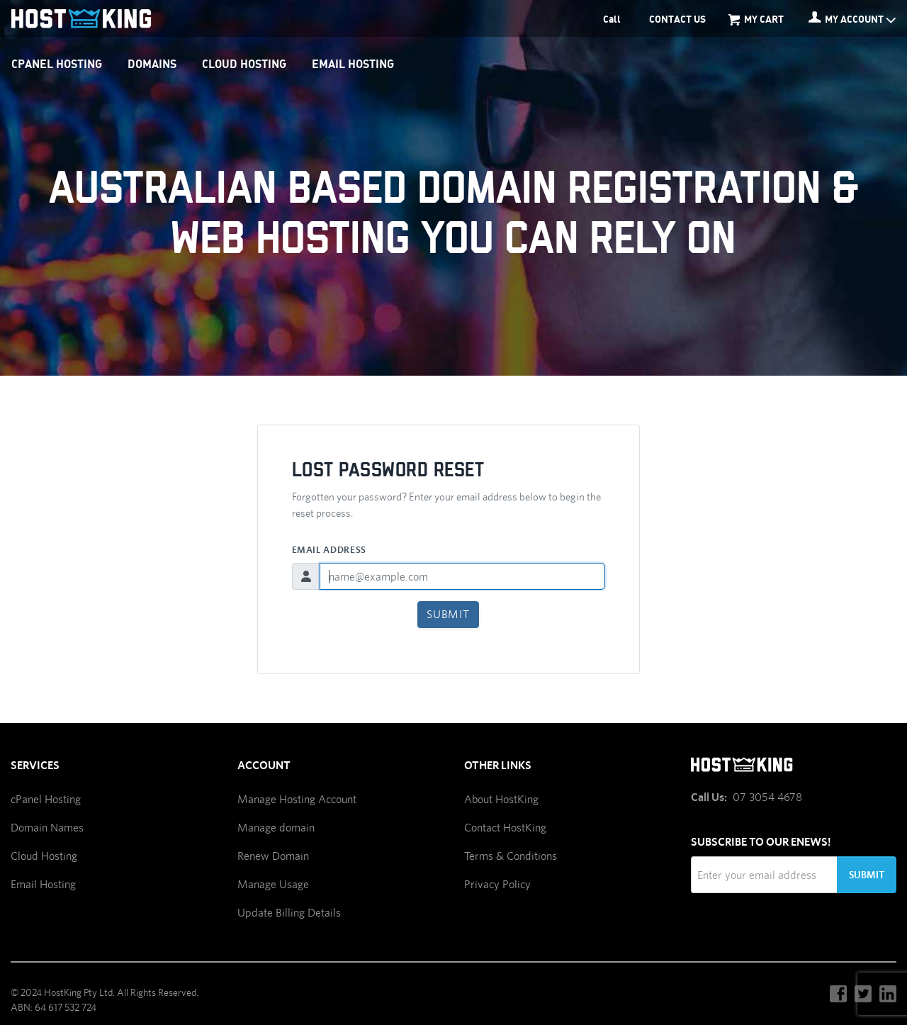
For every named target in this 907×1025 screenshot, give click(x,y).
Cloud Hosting (44, 856)
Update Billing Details (289, 912)
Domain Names (47, 827)
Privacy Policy (497, 884)
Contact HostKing (505, 827)
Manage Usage (273, 884)
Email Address (329, 549)
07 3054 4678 (767, 797)
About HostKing (501, 799)
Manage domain (276, 827)
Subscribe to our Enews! (761, 841)
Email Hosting (43, 884)
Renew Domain (273, 856)
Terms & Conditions (510, 856)
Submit (448, 614)
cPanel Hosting (46, 799)
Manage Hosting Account (296, 799)
